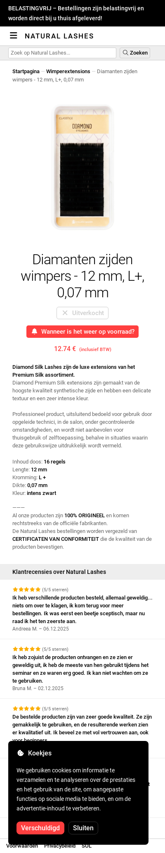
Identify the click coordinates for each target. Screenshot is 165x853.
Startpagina (26, 71)
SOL (87, 846)
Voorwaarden (22, 846)
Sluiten (83, 828)
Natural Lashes (59, 36)
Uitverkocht (82, 313)
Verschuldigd (40, 828)
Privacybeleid (59, 846)
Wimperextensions (68, 71)
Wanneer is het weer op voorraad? (83, 331)
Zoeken (135, 53)
